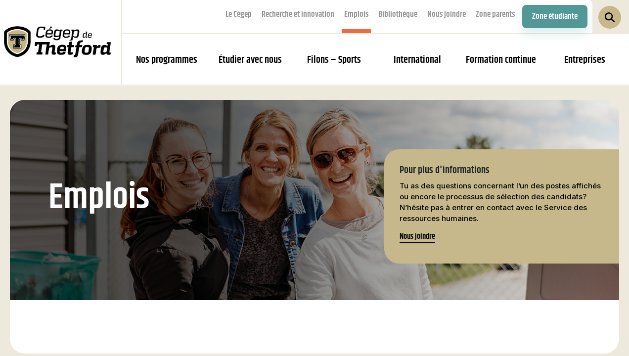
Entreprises (584, 60)
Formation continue (501, 60)
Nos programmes (166, 60)
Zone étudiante (555, 16)
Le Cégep (238, 14)
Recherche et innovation (298, 14)
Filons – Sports (334, 60)
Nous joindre (446, 14)
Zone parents (495, 14)
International (417, 60)
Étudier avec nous (250, 60)
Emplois (356, 14)
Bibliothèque (397, 14)
